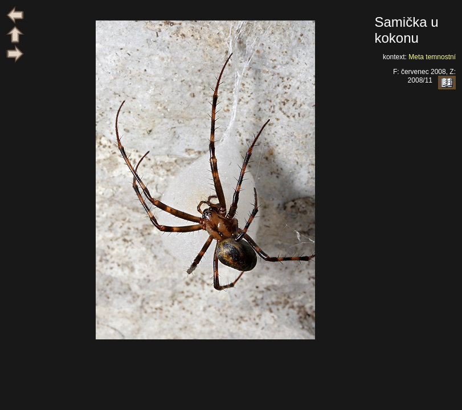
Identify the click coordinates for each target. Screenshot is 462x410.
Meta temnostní (432, 57)
